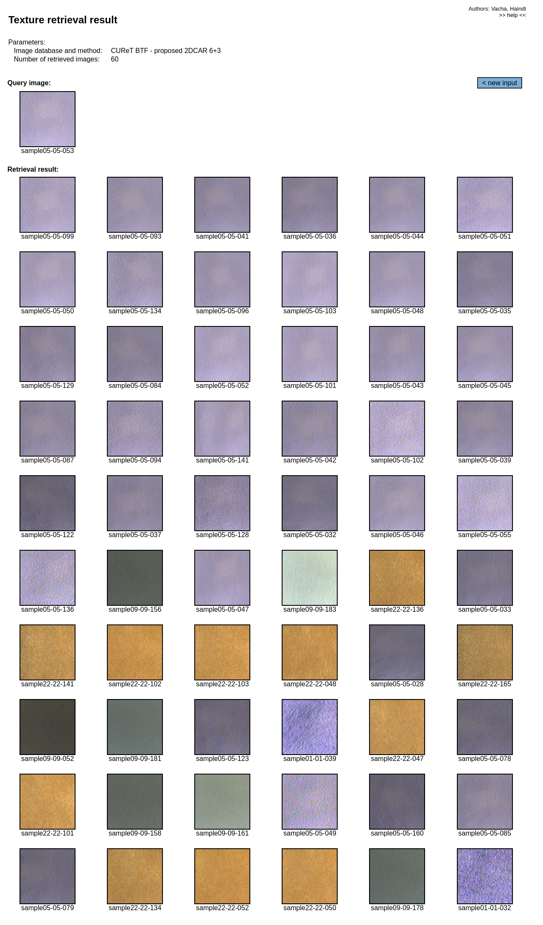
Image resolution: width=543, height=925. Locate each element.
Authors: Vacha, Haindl (497, 9)
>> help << (512, 15)
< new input (499, 82)
